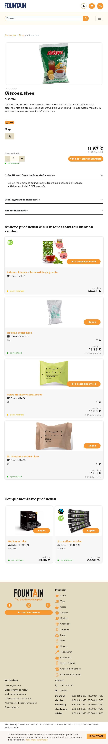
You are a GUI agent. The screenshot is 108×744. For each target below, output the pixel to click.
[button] (83, 6)
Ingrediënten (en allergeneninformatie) (30, 175)
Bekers (61, 646)
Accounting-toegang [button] (29, 612)
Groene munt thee (19, 333)
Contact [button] (63, 691)
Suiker (60, 635)
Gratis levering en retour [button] (16, 690)
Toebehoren (63, 652)
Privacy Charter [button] (12, 707)
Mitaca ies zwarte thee (23, 456)
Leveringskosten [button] (13, 686)
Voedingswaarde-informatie (22, 199)
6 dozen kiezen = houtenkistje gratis (32, 272)
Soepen (61, 613)
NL (100, 6)
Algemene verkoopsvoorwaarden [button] (21, 703)
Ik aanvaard (96, 736)
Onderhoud (63, 658)
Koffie (60, 596)
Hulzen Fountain (65, 663)
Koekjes (61, 618)
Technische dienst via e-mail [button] (18, 699)
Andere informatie (16, 210)
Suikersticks (17, 541)
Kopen (92, 322)
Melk (60, 641)
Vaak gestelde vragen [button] (15, 694)
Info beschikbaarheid (83, 262)
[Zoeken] (44, 18)
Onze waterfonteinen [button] (68, 675)
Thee (21, 35)
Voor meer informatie (36, 740)
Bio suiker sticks (70, 541)
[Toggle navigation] (99, 18)
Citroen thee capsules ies (24, 394)
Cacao (60, 607)
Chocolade (63, 624)
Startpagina (10, 35)
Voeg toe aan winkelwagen (86, 159)
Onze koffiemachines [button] (68, 669)
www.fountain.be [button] (12, 727)
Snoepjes (62, 630)
